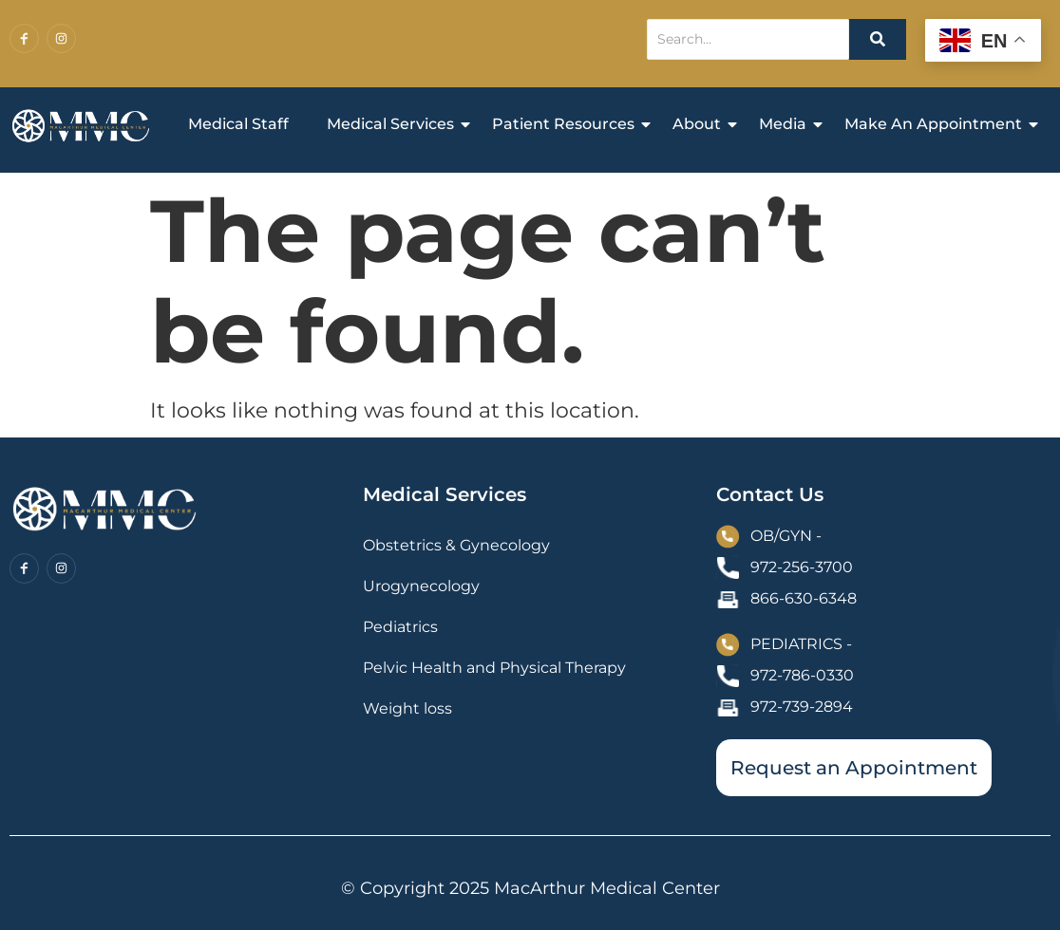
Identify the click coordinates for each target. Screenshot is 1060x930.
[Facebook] (24, 38)
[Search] (748, 39)
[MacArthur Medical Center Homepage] (80, 126)
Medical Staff (238, 124)
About (701, 124)
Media (787, 124)
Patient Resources (568, 124)
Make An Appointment (938, 124)
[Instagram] (61, 38)
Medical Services (395, 124)
